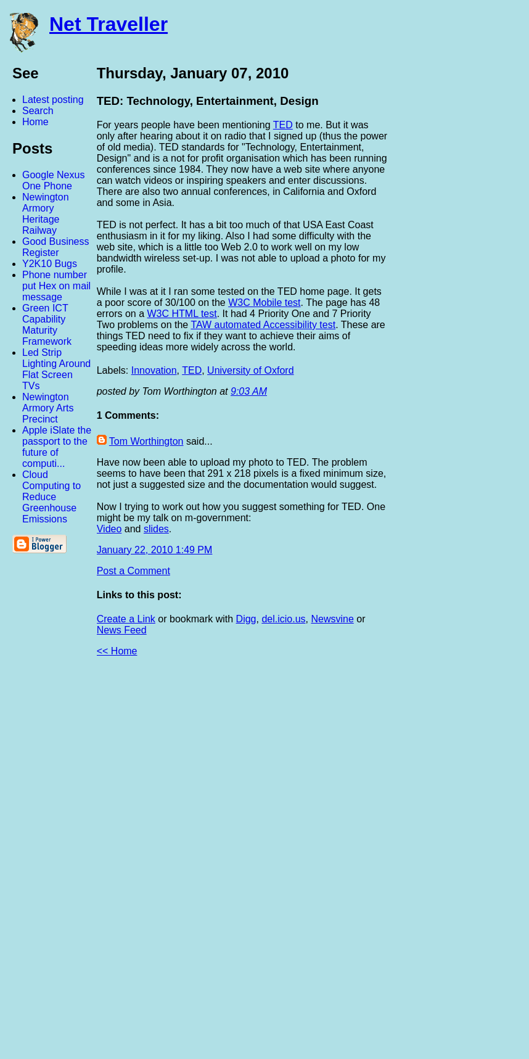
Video (109, 529)
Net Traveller (108, 24)
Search (38, 110)
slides (156, 529)
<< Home (117, 651)
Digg (246, 619)
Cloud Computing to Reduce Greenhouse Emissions (51, 496)
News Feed (122, 630)
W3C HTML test (182, 313)
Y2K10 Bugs (49, 263)
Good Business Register (55, 247)
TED (283, 125)
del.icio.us (283, 619)
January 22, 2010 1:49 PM (155, 550)
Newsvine (332, 619)
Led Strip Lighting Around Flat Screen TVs (56, 369)
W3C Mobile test (264, 302)
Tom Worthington (146, 441)
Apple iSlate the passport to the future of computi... (56, 447)
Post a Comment (133, 571)
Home (35, 122)
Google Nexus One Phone (53, 180)
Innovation (154, 370)
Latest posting (53, 99)
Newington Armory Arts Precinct (48, 408)
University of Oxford (250, 370)
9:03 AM (249, 391)
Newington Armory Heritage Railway (45, 214)
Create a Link (126, 619)
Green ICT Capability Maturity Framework (47, 325)
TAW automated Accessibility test (263, 324)
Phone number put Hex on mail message (56, 286)
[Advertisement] (393, 863)
